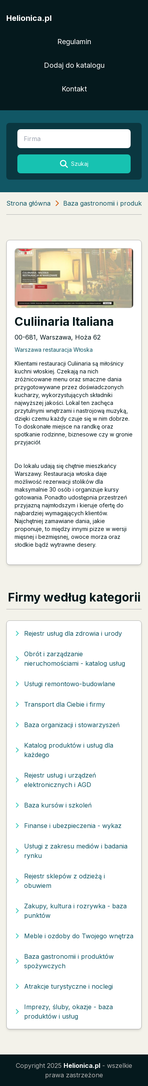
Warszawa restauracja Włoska (54, 349)
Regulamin (74, 41)
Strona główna (28, 203)
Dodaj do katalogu (74, 65)
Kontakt (74, 89)
